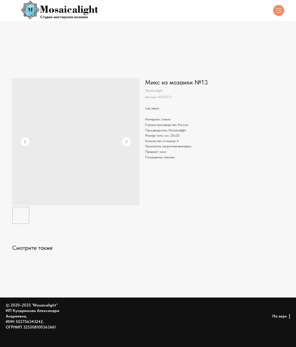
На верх (281, 316)
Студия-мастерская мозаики (64, 17)
